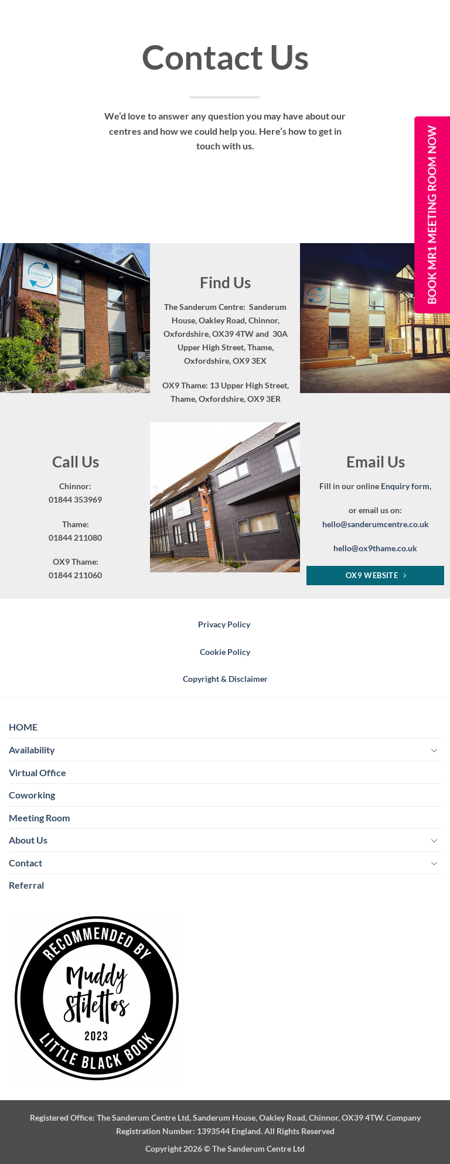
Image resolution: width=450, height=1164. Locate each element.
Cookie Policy (225, 652)
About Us (28, 839)
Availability (32, 749)
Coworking (32, 794)
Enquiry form (405, 486)
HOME (23, 726)
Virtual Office (37, 772)
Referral (26, 884)
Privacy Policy (225, 624)
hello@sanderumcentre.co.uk (375, 524)
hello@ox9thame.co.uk (375, 548)
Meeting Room (39, 817)
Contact (25, 862)
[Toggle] (434, 750)
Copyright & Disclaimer (225, 679)
